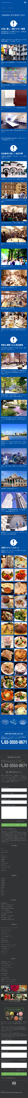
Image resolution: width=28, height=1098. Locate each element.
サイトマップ (3, 1091)
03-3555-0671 (16, 738)
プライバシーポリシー (10, 821)
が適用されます (14, 821)
